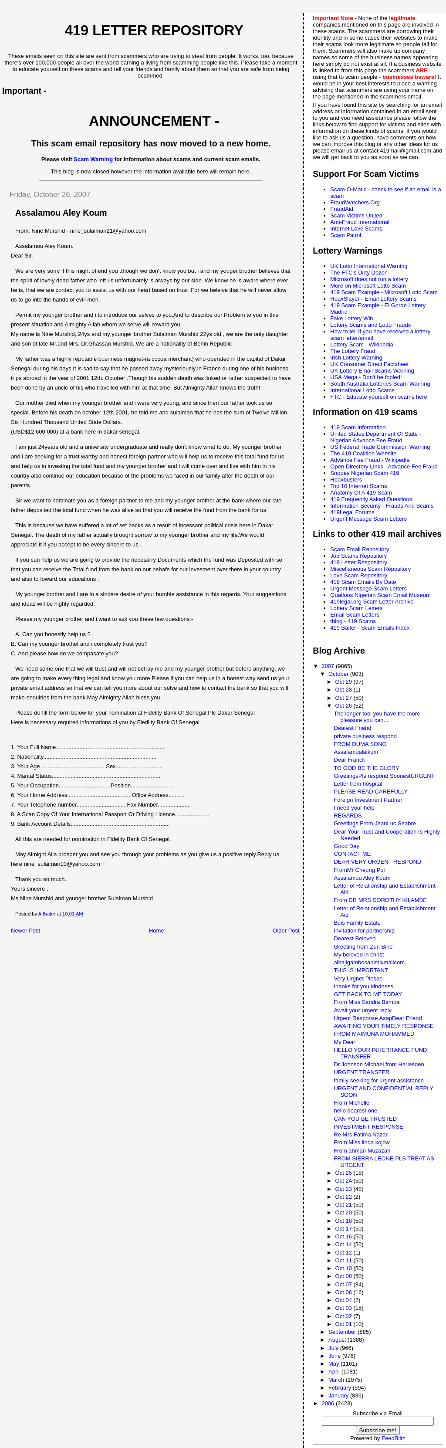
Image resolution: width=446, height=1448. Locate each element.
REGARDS (348, 815)
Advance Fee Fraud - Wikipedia (369, 460)
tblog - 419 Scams (353, 621)
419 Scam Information (357, 427)
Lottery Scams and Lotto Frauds (370, 325)
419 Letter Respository (358, 562)
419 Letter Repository (154, 30)
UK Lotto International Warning (368, 266)
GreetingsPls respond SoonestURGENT (384, 776)
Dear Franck (349, 759)
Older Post (286, 930)
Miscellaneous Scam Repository (370, 569)
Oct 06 (344, 1292)
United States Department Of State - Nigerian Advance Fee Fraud (375, 437)
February (340, 1387)
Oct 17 (344, 1228)
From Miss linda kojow (362, 1142)
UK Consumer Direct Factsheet (369, 364)
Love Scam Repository (358, 575)
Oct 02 (344, 1316)
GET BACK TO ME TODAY (368, 994)
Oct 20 (344, 1212)
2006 (328, 1403)
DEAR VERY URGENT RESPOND (377, 861)
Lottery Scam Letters (356, 608)
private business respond (365, 736)
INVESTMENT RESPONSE (368, 1126)
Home (156, 930)
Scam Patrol (345, 235)
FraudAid (341, 209)
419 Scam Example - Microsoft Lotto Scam (383, 292)
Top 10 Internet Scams (358, 486)
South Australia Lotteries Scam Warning (380, 383)
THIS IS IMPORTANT (361, 970)
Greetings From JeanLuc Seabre (375, 823)
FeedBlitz (393, 1438)
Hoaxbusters (346, 479)
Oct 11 (344, 1260)
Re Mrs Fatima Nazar (361, 1134)
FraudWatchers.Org (355, 202)
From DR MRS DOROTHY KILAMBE (380, 900)
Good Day (346, 846)
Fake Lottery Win (351, 318)
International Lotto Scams (362, 390)
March (337, 1380)
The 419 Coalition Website (363, 453)
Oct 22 (344, 1197)
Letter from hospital (358, 783)
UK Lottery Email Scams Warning (372, 370)
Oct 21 (344, 1204)
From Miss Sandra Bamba (366, 1002)
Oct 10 (344, 1268)
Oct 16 (344, 1236)
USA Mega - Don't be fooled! (366, 377)
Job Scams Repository (358, 556)
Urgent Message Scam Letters (368, 518)
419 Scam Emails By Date (363, 582)
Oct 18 (344, 1220)
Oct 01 (344, 1324)
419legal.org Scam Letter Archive (372, 601)
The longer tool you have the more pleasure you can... (377, 716)
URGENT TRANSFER (361, 1072)
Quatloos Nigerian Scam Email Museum (380, 595)
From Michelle (351, 1102)
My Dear (344, 1042)
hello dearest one (355, 1110)
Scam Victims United (356, 215)
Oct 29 (344, 681)
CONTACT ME (352, 854)
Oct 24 (344, 1180)
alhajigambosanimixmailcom (369, 962)
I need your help (354, 807)
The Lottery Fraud (352, 351)
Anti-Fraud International (359, 222)
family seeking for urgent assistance (379, 1080)
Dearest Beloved (354, 938)
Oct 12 (344, 1252)
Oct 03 (344, 1308)
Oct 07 (344, 1284)
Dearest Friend (352, 728)
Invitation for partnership (364, 930)
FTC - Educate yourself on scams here (378, 396)
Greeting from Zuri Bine (363, 946)
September (343, 1332)
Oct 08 (344, 1276)
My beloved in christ (359, 954)
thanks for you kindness (363, 986)
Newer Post (25, 930)
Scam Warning (93, 159)
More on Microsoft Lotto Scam (367, 285)
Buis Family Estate (357, 922)
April (334, 1371)
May (334, 1363)
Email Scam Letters (354, 614)
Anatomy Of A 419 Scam (361, 492)
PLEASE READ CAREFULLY (371, 791)
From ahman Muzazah (362, 1150)
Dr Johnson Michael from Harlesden (379, 1064)
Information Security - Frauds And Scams (381, 505)
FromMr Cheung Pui (359, 870)
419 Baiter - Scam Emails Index (369, 627)
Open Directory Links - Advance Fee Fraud (383, 466)
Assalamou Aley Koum (362, 878)
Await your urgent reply (363, 1010)
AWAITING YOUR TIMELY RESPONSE (383, 1026)
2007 (328, 666)
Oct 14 (344, 1244)
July (334, 1348)
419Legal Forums (352, 512)
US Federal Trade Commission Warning (380, 447)
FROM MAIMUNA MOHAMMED (374, 1034)
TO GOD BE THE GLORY (366, 768)
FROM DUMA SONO (360, 744)
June (335, 1356)
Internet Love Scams (356, 228)
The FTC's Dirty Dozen (359, 272)
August (338, 1339)
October (339, 674)
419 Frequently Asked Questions (371, 499)
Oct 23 (344, 1189)
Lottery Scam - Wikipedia (361, 344)
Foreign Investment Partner (368, 800)
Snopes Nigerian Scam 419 (364, 473)
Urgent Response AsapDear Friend (378, 1018)
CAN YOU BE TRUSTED (365, 1119)
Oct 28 (344, 689)
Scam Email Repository (359, 549)
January (339, 1395)
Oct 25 (344, 1173)
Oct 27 (344, 698)
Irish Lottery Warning (356, 357)
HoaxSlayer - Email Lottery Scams (373, 298)
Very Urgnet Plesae (358, 978)
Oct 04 (344, 1300)
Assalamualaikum (356, 752)
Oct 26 (344, 705)
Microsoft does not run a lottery (369, 279)
